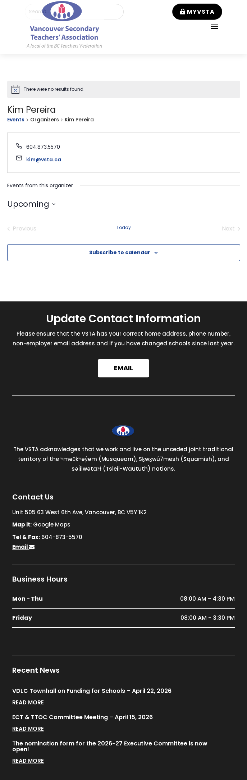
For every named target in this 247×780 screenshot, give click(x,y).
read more (28, 702)
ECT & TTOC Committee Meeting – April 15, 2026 (82, 717)
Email (123, 367)
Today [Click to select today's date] (123, 227)
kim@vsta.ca (43, 159)
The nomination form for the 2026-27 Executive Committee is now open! (109, 746)
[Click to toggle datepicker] (31, 204)
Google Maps (51, 524)
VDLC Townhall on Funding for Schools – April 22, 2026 (91, 691)
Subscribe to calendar (119, 252)
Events (15, 119)
